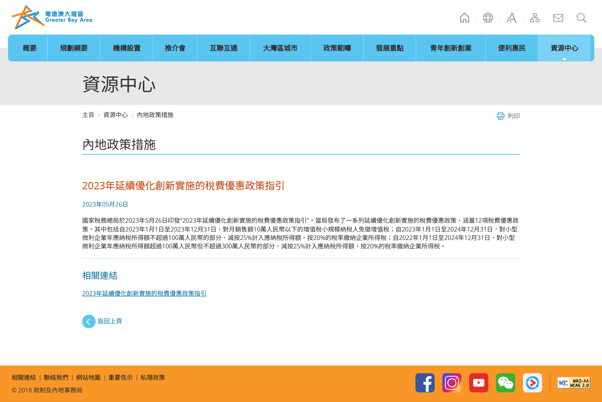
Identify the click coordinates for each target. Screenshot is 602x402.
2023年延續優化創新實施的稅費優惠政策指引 (144, 293)
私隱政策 (153, 377)
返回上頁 (110, 321)
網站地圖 (535, 18)
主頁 (465, 18)
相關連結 (24, 377)
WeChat (505, 382)
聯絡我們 (558, 18)
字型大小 (511, 18)
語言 (488, 18)
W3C (573, 382)
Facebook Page (425, 382)
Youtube (478, 382)
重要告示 (120, 377)
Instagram (451, 382)
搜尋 (582, 18)
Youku (532, 382)
